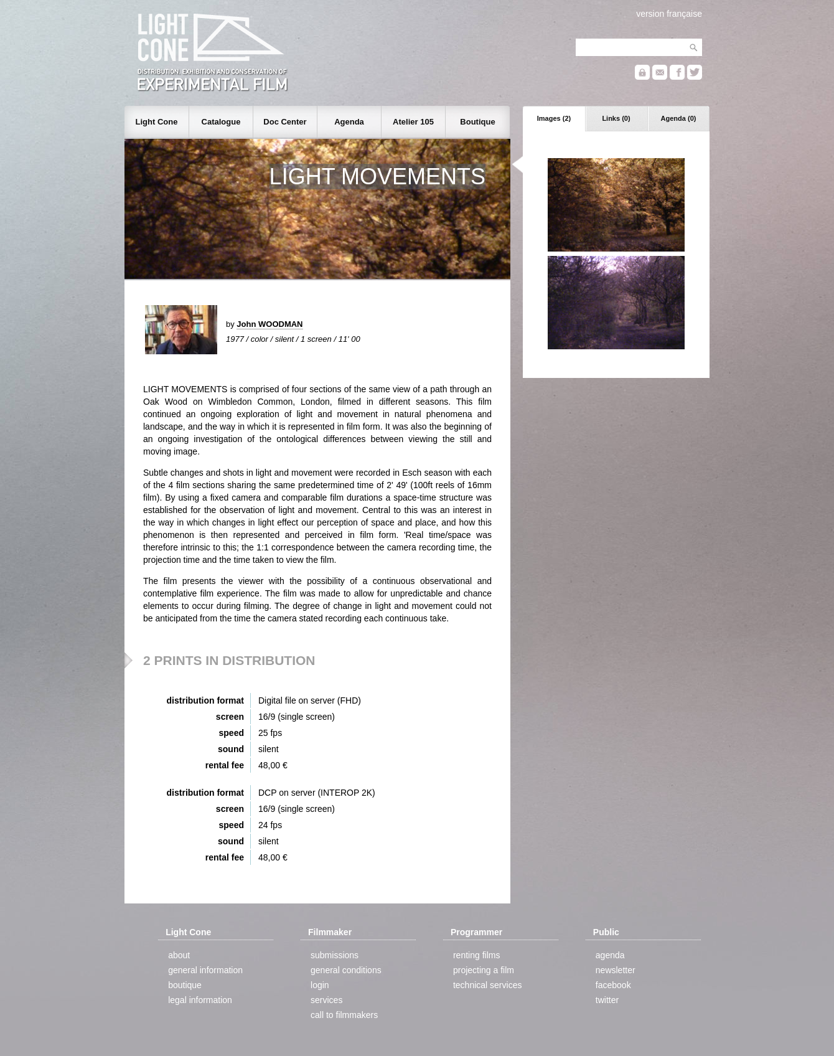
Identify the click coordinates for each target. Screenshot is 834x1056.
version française (669, 14)
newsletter (615, 970)
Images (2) (554, 118)
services (326, 1000)
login (320, 985)
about (179, 955)
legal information (200, 1000)
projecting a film (483, 970)
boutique (185, 985)
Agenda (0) (678, 118)
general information (205, 970)
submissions (334, 955)
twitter (607, 1000)
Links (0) (616, 118)
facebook (613, 985)
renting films (476, 955)
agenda (610, 955)
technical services (487, 985)
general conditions (346, 970)
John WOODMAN (269, 324)
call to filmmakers (344, 1015)
